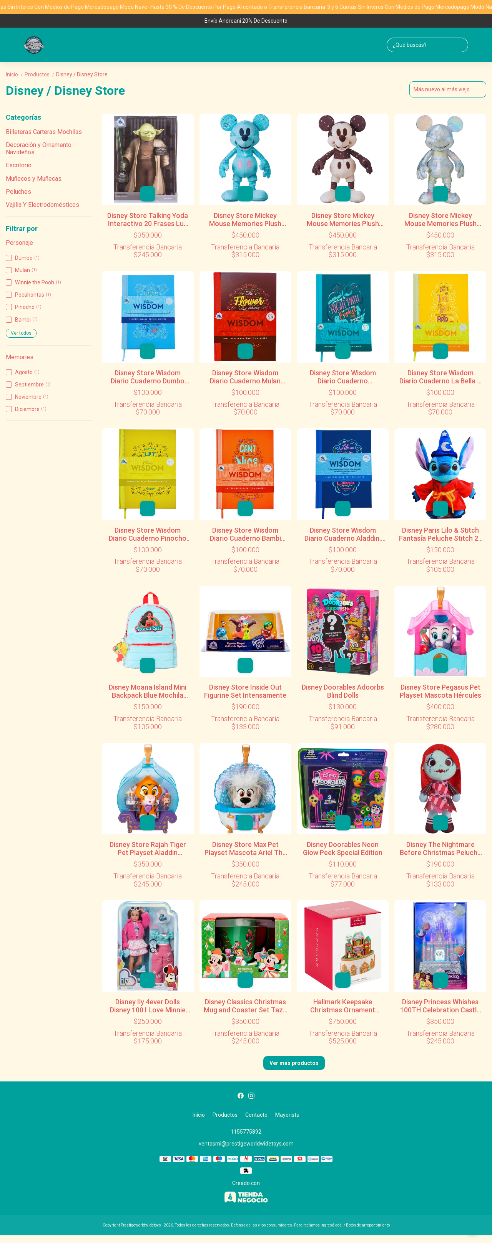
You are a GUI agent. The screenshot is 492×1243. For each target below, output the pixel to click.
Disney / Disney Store (82, 74)
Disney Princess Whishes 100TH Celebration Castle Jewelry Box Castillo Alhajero (440, 1006)
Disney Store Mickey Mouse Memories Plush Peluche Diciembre (440, 219)
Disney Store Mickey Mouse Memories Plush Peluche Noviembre (343, 219)
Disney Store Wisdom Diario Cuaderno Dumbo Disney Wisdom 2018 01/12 (147, 377)
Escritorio (19, 165)
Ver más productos (294, 1063)
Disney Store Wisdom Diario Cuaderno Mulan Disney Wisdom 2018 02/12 (245, 377)
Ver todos (21, 333)
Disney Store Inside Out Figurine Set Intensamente (245, 691)
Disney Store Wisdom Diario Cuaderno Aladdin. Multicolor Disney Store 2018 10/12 (342, 534)
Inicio (15, 74)
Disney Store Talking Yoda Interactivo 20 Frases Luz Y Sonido (147, 219)
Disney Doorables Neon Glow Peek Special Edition (342, 848)
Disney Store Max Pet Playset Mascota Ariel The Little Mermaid (245, 848)
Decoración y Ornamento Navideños (38, 148)
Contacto (256, 1115)
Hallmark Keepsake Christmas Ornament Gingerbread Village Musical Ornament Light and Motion (343, 1006)
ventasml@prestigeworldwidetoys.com (246, 1144)
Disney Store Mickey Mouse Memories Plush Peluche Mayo (245, 219)
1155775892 (246, 1132)
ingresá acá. (332, 1225)
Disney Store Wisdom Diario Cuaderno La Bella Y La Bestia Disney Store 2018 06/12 (440, 377)
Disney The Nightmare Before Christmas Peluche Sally (440, 848)
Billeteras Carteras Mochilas (44, 131)
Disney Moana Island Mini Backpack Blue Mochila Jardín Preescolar (147, 691)
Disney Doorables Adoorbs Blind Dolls (343, 691)
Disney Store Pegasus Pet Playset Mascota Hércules (440, 691)
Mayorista (287, 1115)
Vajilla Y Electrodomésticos (42, 204)
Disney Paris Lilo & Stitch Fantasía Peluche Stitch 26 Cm (440, 534)
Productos (40, 74)
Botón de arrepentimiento (368, 1225)
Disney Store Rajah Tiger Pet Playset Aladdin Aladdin (148, 848)
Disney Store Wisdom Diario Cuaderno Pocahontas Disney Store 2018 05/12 (342, 377)
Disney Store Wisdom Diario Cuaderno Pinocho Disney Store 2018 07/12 (147, 534)
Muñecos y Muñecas (34, 178)
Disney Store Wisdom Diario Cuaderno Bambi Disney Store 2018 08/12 (245, 534)
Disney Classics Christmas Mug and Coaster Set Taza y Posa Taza (245, 1006)
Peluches (18, 191)
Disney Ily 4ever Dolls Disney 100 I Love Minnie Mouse (148, 1006)
